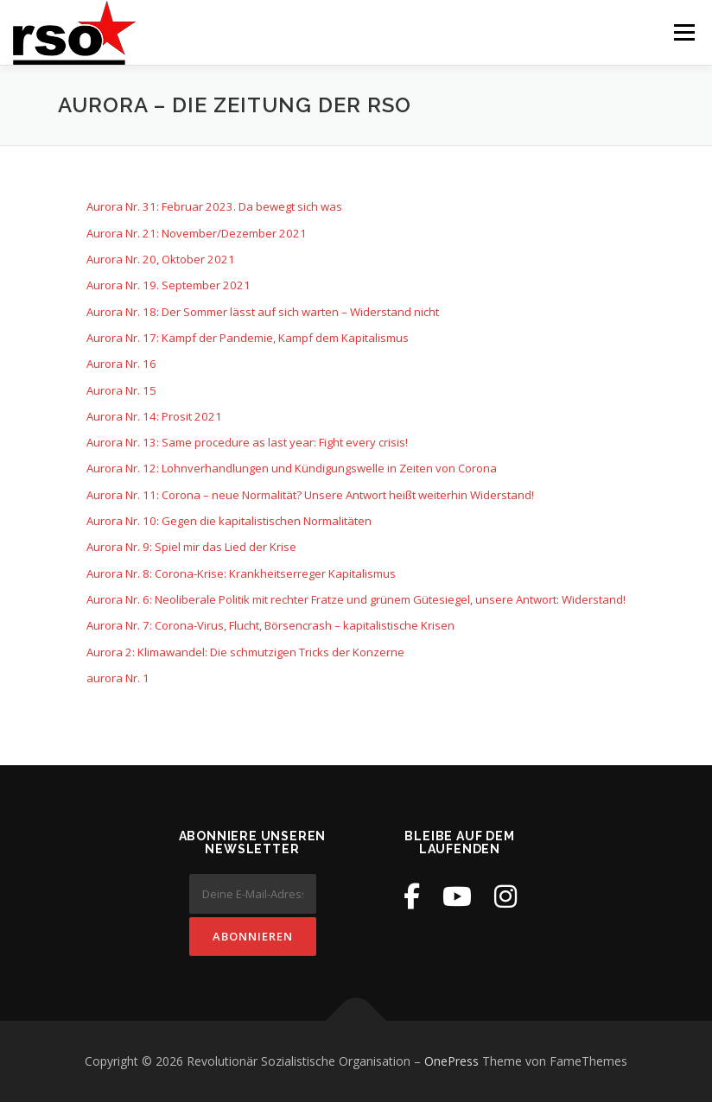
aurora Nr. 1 (117, 678)
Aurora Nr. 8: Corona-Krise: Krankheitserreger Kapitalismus (241, 573)
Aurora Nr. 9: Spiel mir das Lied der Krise (191, 546)
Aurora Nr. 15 (121, 390)
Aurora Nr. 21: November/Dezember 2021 (196, 233)
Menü (684, 32)
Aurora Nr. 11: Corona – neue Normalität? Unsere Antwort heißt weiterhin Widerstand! (310, 495)
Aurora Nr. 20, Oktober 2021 (160, 259)
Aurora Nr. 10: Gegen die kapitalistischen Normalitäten (229, 521)
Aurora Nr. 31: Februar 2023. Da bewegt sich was (214, 206)
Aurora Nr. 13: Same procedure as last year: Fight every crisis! (247, 442)
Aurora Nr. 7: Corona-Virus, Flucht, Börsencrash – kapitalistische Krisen (270, 625)
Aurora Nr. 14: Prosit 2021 (154, 416)
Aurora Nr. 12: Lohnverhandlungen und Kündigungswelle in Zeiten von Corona (291, 468)
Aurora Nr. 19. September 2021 (168, 285)
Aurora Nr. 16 (121, 363)
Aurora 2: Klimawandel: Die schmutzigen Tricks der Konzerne (245, 652)
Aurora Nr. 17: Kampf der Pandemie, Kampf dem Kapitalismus (247, 337)
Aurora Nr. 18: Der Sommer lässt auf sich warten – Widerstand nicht (262, 312)
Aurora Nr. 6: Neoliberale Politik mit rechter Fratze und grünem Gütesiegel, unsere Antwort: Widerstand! (356, 599)
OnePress (451, 1061)
